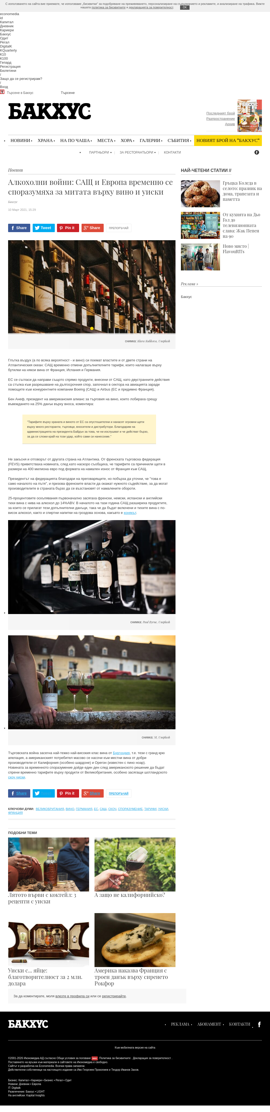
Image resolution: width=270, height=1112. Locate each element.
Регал (4, 42)
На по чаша (75, 140)
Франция (15, 812)
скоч (112, 809)
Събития (178, 140)
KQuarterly (8, 50)
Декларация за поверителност (152, 1058)
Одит (4, 38)
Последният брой (221, 113)
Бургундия (121, 753)
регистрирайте (114, 996)
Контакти (172, 152)
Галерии (150, 140)
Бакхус (5, 34)
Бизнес (48, 1080)
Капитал (7, 22)
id (1, 18)
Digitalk (16, 1087)
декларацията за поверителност (151, 7)
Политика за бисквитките (115, 1058)
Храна (45, 140)
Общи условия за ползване (74, 1058)
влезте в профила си (72, 996)
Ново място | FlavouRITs (215, 256)
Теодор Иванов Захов (125, 1069)
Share (21, 228)
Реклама (180, 1024)
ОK (185, 7)
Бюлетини (8, 71)
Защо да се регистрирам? (21, 79)
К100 (4, 58)
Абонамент (209, 1024)
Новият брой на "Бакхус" (228, 140)
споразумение (130, 809)
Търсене (68, 93)
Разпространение (220, 119)
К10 (3, 54)
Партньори (99, 152)
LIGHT (41, 1091)
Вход (4, 87)
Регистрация (10, 67)
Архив (230, 124)
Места (105, 140)
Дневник (7, 26)
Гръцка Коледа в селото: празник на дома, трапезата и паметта (221, 193)
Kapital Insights (35, 1095)
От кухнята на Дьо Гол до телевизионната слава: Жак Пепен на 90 (220, 225)
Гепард (5, 62)
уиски (163, 809)
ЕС (96, 809)
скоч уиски (16, 777)
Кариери (7, 30)
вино (70, 809)
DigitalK (6, 46)
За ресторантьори (136, 152)
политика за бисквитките (109, 7)
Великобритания (50, 809)
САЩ (103, 809)
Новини (20, 140)
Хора (126, 140)
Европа (36, 1084)
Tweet (46, 228)
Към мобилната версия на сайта (135, 1047)
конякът (130, 513)
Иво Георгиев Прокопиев (92, 1069)
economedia (9, 14)
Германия (84, 809)
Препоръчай (119, 228)
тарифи (150, 809)
